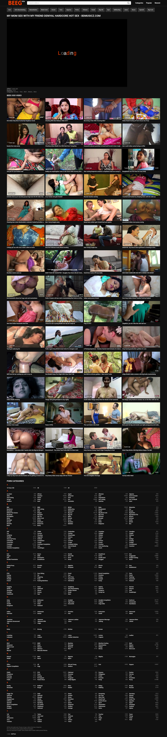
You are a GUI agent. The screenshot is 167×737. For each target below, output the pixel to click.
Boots (69, 520)
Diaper (9, 556)
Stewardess (102, 704)
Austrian (101, 501)
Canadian (132, 531)
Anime (39, 497)
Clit (130, 537)
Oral (100, 664)
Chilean (101, 535)
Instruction (102, 611)
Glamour (101, 588)
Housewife (71, 604)
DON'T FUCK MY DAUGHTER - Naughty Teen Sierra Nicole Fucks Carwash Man (64, 273)
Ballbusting (117, 10)
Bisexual (101, 516)
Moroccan (132, 648)
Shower (131, 697)
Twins (69, 721)
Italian (131, 613)
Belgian (39, 513)
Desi (130, 554)
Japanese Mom (133, 619)
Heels (8, 602)
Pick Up (131, 674)
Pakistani (70, 672)
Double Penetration (12, 559)
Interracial (132, 611)
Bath (38, 511)
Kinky (8, 629)
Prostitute (132, 678)
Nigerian (70, 656)
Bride (100, 522)
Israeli (100, 613)
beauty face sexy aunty (13, 146)
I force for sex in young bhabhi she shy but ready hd (60, 323)
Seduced (9, 695)
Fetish (131, 575)
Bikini (69, 516)
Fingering (40, 577)
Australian (71, 501)
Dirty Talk (70, 556)
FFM (8, 573)
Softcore (9, 701)
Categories (139, 3)
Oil (38, 664)
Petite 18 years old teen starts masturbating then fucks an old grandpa (64, 298)
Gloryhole (9, 590)
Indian (8, 611)
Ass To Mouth (133, 499)
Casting (70, 533)
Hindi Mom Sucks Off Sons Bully (93, 273)
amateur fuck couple (13, 425)
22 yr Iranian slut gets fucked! (53, 197)
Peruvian (70, 674)
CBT (8, 531)
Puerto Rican (41, 679)
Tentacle (70, 716)
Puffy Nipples (72, 679)
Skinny (39, 699)
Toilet (130, 718)
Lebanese (9, 637)
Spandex (131, 701)
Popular (149, 3)
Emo (130, 565)
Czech (100, 548)
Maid (130, 643)
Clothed (39, 539)
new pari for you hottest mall (15, 171)
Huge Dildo (102, 604)
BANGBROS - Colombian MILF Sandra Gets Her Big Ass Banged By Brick (26, 450)
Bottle (131, 520)
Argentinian (102, 497)
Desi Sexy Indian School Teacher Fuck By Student (136, 298)
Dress (69, 559)
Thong (131, 716)
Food (38, 579)
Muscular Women (42, 650)
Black (8, 518)
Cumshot (131, 546)
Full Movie (71, 580)
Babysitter (132, 507)
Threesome (10, 718)
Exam (100, 567)
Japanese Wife (41, 621)
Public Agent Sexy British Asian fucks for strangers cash (61, 349)
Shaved (131, 695)
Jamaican (9, 619)
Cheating (39, 535)
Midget (101, 647)
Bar (130, 509)
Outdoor (70, 666)
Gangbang (71, 587)
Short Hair (101, 697)
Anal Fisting (10, 497)
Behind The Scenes (12, 513)
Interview (9, 613)
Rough (39, 687)
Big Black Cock (103, 513)
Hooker (9, 604)
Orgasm (131, 664)
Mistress (39, 648)
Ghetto (9, 588)
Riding (100, 686)
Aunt (38, 501)
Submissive (102, 706)
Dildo (38, 556)
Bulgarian (101, 523)
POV (38, 672)
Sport (100, 702)
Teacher (101, 714)
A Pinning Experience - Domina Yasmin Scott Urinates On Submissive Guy (103, 349)
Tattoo (39, 714)
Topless (39, 719)
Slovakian (70, 699)
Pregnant (70, 678)
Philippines (102, 674)
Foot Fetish (71, 579)
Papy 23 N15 (87, 323)
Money (100, 648)
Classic (101, 537)
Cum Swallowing (103, 546)
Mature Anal (10, 647)
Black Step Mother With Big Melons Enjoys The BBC (137, 450)
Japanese (40, 619)
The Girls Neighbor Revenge (92, 475)
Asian (39, 499)
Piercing (9, 676)
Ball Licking (40, 509)
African (39, 494)
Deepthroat (102, 554)
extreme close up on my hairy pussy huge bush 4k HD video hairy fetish (26, 197)
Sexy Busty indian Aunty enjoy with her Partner (58, 475)
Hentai (39, 602)
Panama (101, 672)
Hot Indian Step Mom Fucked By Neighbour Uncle (21, 120)
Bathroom (71, 511)
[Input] (79, 3)
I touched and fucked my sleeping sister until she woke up (138, 197)
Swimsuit (40, 708)
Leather (131, 635)
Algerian (68, 10)
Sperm (70, 702)
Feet (69, 575)
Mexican (70, 647)
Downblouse (40, 559)
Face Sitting (40, 573)
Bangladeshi (102, 509)
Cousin (100, 542)
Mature (30, 92)
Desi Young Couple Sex (90, 247)
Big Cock (150, 10)
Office (8, 664)
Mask (39, 645)
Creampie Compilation (43, 544)
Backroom (10, 509)
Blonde (70, 518)
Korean (101, 629)
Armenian (132, 497)
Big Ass (70, 513)
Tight (69, 718)
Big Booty (9, 514)
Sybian (131, 708)
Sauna (70, 693)
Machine (70, 643)
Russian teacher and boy (91, 197)
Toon (8, 719)
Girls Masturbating (20, 10)
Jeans (126, 10)
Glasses (131, 588)
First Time (71, 577)
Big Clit (101, 10)
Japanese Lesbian (73, 619)
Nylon (69, 658)
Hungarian (10, 605)
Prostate (101, 678)
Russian (131, 687)
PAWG (8, 672)
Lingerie (101, 637)
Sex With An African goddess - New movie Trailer (98, 374)
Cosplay (131, 540)
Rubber (70, 687)
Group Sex (101, 592)
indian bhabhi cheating (13, 399)
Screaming (102, 693)
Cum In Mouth (72, 546)
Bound (9, 522)
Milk (8, 648)
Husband (39, 605)
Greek (69, 592)
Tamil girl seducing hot (13, 349)
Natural (9, 656)
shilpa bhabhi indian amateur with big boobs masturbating (139, 374)
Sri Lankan (40, 704)
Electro (101, 565)
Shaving (9, 697)
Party (38, 674)
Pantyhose (10, 674)
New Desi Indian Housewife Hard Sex (17, 323)
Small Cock (102, 699)
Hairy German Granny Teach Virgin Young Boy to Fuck (99, 450)
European (70, 567)
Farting (9, 575)
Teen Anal (40, 716)
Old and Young (72, 664)
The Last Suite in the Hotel (91, 425)
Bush (8, 525)
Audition (9, 501)
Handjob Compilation (105, 600)
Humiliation (132, 604)
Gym (108, 10)
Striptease (40, 706)
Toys (100, 719)
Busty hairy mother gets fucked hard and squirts (97, 222)
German (16, 92)
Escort (39, 567)
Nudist (9, 658)
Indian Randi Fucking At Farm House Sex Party (135, 120)
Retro (69, 686)
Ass (69, 499)
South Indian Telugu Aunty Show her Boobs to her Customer (101, 399)
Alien (8, 496)
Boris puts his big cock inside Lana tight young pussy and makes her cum (141, 425)
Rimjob (131, 686)
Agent (69, 494)
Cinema (70, 537)
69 (68, 488)
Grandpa (9, 592)
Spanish (141, 10)
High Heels (71, 602)
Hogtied (101, 602)
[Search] (128, 3)
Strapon (9, 706)
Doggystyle (132, 556)
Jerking (101, 621)
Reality (9, 686)
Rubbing (101, 687)
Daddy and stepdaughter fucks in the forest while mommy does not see (64, 171)
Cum (38, 546)
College (131, 539)
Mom (35, 92)
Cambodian (71, 531)
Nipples (101, 656)
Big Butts (40, 514)
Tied (38, 718)
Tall (8, 714)
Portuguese (40, 678)
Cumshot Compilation (13, 548)
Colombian (10, 540)
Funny (100, 580)
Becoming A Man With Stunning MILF (94, 120)
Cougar (39, 542)
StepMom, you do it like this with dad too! (134, 323)
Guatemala (10, 594)
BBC (8, 507)
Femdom (101, 575)
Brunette (9, 523)
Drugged (101, 559)
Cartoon (39, 533)
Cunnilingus (40, 548)
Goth (130, 590)
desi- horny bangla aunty (52, 222)
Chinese (85, 10)
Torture (70, 719)
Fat (38, 575)
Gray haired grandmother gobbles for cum (134, 349)
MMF (38, 643)
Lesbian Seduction (73, 637)
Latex (39, 635)
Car (8, 533)
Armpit (9, 499)
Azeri (130, 501)
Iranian (39, 613)
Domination (40, 557)
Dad (9, 10)
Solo (69, 701)
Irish (69, 613)
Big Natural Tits (133, 514)
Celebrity (9, 535)
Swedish (9, 708)
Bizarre (131, 516)
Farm (130, 573)
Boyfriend (40, 522)
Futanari (131, 580)
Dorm (69, 557)
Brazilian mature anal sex (14, 273)
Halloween (40, 600)
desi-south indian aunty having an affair (133, 146)
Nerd (38, 656)
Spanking (40, 702)
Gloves (39, 590)
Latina (69, 635)
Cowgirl (131, 542)
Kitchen (70, 629)
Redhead (39, 686)
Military (131, 647)
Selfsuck (39, 695)
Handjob (70, 600)
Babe (100, 507)
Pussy (131, 679)
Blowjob (101, 518)
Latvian (101, 635)
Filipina (9, 577)
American (70, 496)
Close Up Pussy (11, 539)
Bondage (9, 520)
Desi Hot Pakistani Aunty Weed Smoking (56, 247)
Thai (100, 716)
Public (8, 679)
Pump (100, 679)
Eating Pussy (10, 565)
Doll (8, 557)
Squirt (131, 702)
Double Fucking (133, 557)
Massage (70, 645)
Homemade (132, 602)
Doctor (53, 10)
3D (38, 488)
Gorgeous (101, 590)
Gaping (101, 587)
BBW (38, 507)
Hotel (38, 604)
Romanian (10, 687)
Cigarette (40, 537)
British (131, 522)
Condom (70, 540)
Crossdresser (133, 544)
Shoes (70, 697)
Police (77, 10)
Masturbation (33, 10)
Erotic (8, 567)
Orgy (38, 666)
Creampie (9, 544)
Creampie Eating (72, 544)
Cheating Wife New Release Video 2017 (56, 120)
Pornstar (9, 678)
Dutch (131, 559)
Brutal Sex (40, 523)
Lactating (9, 635)
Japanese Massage (104, 619)
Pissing (39, 676)
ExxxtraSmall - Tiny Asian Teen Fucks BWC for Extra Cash (61, 450)
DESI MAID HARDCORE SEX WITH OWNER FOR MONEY (138, 273)
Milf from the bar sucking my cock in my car (19, 374)
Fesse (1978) (49, 425)
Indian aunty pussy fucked (91, 298)
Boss (100, 520)
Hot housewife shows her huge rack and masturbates (22, 298)
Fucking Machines (42, 580)
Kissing (39, 629)
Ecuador (39, 565)
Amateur (39, 496)
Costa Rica (10, 542)
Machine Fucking (103, 643)
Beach (100, 511)
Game (39, 587)
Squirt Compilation (12, 704)
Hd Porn (13, 734)
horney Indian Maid (127, 475)
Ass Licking (102, 499)
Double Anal (102, 557)
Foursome (132, 579)
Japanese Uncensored (13, 621)
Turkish (39, 721)
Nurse (133, 10)
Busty (39, 525)
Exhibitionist (132, 567)
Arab (69, 497)
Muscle (9, 650)
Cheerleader (71, 535)
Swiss (100, 708)
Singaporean (10, 699)
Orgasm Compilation (13, 666)
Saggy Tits (10, 693)
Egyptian (70, 565)
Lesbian (39, 637)
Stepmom (70, 704)
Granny (39, 592)
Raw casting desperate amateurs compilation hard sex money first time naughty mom (103, 171)
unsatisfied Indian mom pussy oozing (133, 222)
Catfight (101, 533)
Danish (70, 554)
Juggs (39, 623)
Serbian (70, 695)
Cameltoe (101, 531)
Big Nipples (10, 516)
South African (102, 701)
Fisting (100, 577)
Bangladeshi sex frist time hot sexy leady (134, 171)
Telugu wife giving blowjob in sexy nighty (57, 399)
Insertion (70, 611)
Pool (130, 676)
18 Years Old (10, 488)
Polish (100, 676)
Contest (101, 540)
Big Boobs (132, 513)
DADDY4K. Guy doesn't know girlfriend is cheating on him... (139, 247)
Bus (130, 523)
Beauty (131, 511)
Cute (69, 548)
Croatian (101, 544)
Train (130, 719)
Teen (61, 10)
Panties (131, 672)
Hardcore (132, 600)
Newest (157, 3)
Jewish (131, 621)
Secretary (132, 693)
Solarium (39, 701)
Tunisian (9, 721)
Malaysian (10, 645)
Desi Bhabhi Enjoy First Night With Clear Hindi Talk (59, 374)
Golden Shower (72, 590)
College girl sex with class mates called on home (21, 247)
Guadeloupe (132, 592)
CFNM (39, 531)
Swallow (131, 706)
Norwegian (132, 656)
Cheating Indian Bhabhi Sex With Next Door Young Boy (61, 146)
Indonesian (40, 611)
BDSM (69, 507)
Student (70, 706)
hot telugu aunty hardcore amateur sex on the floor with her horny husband (141, 399)
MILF (25, 92)
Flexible (9, 579)
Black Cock (44, 10)
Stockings (132, 704)
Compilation (40, 540)
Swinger (70, 708)
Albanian (101, 494)
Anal (100, 496)
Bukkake (70, 523)
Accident (9, 494)
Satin (38, 693)
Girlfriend (40, 588)
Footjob (101, 579)
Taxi (69, 714)
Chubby (9, 537)
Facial (93, 10)
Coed (100, 539)
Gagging (9, 587)
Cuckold (9, 546)
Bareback (9, 511)
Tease (131, 714)
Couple (70, 542)
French (9, 580)
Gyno (69, 594)
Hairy (8, 600)
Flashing (131, 577)
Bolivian (131, 518)
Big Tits (39, 516)
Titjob (100, 718)
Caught (131, 533)
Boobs (39, 520)
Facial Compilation (104, 573)
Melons (39, 647)
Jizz (8, 623)
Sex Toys (101, 695)
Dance (39, 554)
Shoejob (39, 697)
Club (69, 539)
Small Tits (132, 699)
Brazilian (70, 522)
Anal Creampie (133, 496)
